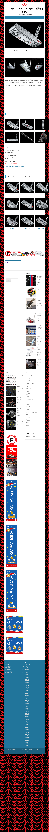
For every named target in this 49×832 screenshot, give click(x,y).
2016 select (28, 377)
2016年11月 (27, 709)
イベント (28, 389)
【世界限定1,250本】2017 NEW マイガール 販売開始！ (40, 362)
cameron (28, 381)
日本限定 (28, 420)
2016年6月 (27, 714)
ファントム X (28, 409)
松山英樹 (28, 423)
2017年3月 (27, 703)
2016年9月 (27, 711)
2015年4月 (27, 737)
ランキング (28, 417)
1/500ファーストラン (30, 375)
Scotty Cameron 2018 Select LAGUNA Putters (14, 166)
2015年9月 (27, 729)
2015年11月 (27, 726)
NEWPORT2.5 (42, 196)
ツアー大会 (28, 406)
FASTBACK (42, 212)
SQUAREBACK (27, 228)
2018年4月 (27, 685)
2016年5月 (27, 716)
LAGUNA (27, 212)
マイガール (28, 415)
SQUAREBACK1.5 (42, 228)
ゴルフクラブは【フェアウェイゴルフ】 (13, 260)
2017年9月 (27, 695)
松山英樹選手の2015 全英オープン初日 (40, 327)
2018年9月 (27, 677)
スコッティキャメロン (30, 398)
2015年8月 (27, 731)
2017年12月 (27, 690)
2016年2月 (27, 721)
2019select (28, 380)
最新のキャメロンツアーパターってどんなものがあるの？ (39, 340)
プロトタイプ (28, 411)
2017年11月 (27, 692)
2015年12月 (27, 724)
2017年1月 (27, 706)
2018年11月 (27, 674)
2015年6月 (27, 734)
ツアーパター (28, 404)
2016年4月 (27, 718)
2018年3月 (27, 687)
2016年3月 (27, 719)
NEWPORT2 (27, 196)
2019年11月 (27, 664)
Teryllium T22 (28, 388)
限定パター (28, 425)
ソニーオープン (29, 401)
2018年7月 (27, 680)
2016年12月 (27, 708)
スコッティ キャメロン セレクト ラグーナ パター (16, 50)
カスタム (28, 393)
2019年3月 (27, 669)
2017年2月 (27, 705)
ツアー (27, 402)
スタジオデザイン (29, 399)
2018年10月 (27, 675)
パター (27, 407)
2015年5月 (27, 735)
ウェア (27, 391)
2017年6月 (27, 698)
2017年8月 (27, 697)
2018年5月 (27, 684)
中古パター (28, 419)
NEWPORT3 (12, 212)
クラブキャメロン (29, 394)
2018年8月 (27, 679)
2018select (28, 378)
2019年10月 (27, 666)
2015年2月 (27, 740)
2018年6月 (27, 682)
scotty (27, 386)
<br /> (24, 265)
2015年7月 (27, 732)
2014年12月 (27, 743)
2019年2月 (27, 671)
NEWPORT (12, 196)
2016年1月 (27, 722)
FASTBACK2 (12, 228)
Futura (27, 385)
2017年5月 (27, 700)
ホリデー (28, 414)
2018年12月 (27, 672)
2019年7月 (27, 667)
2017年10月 (27, 693)
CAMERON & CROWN (30, 383)
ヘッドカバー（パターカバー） (32, 412)
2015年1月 (27, 742)
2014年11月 (27, 745)
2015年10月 (27, 727)
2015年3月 (27, 739)
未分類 (27, 422)
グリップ (28, 396)
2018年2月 (27, 688)
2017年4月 (27, 701)
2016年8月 (27, 713)
